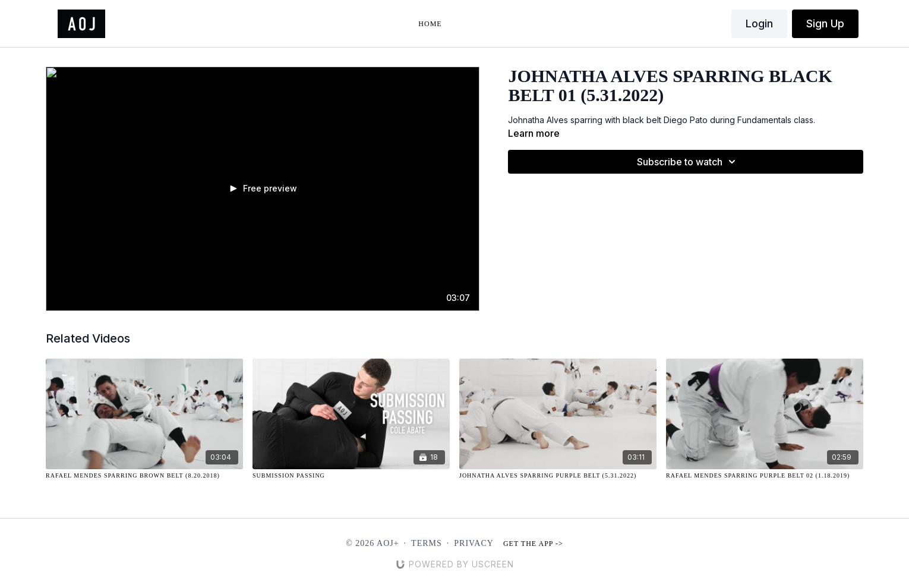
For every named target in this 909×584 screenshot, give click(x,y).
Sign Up (825, 23)
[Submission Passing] (351, 475)
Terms (426, 543)
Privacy (474, 543)
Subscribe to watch (688, 162)
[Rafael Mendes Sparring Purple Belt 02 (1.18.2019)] (764, 475)
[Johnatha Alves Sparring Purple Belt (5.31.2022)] (557, 475)
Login (759, 23)
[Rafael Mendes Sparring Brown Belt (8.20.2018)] (144, 475)
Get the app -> (533, 543)
